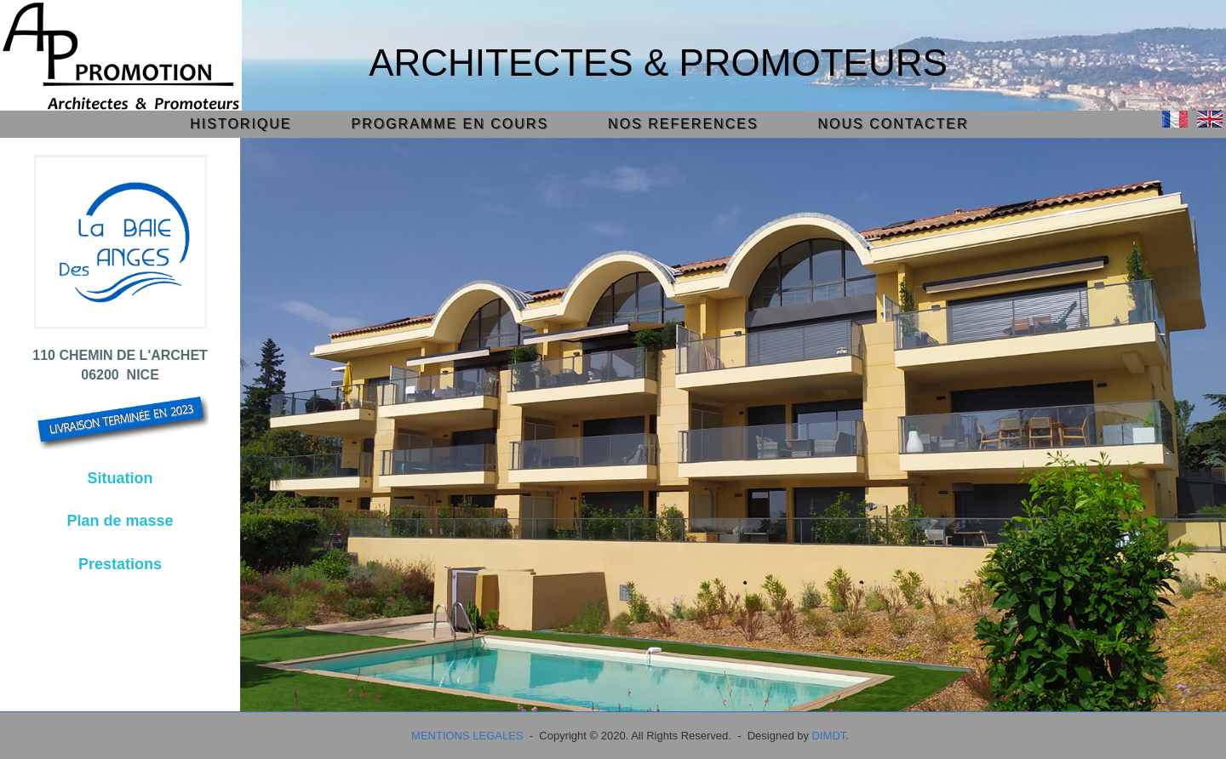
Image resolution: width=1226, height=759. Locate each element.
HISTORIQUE (240, 124)
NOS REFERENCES (683, 124)
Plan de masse (120, 520)
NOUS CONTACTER (893, 124)
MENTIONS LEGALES (467, 735)
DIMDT (829, 735)
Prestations (120, 564)
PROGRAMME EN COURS (450, 124)
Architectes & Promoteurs (658, 62)
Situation (120, 478)
